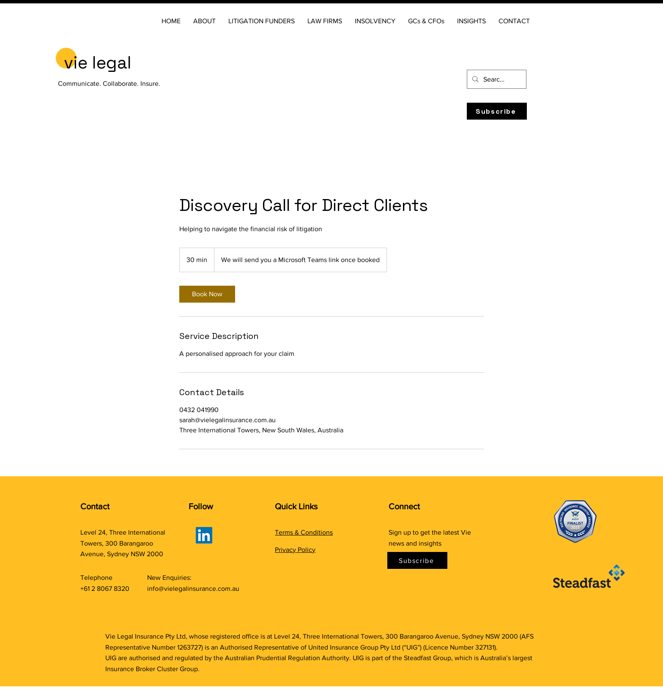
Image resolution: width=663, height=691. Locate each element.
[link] (207, 294)
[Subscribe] (497, 111)
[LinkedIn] (204, 535)
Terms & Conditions (304, 532)
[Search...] (495, 79)
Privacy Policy (295, 549)
